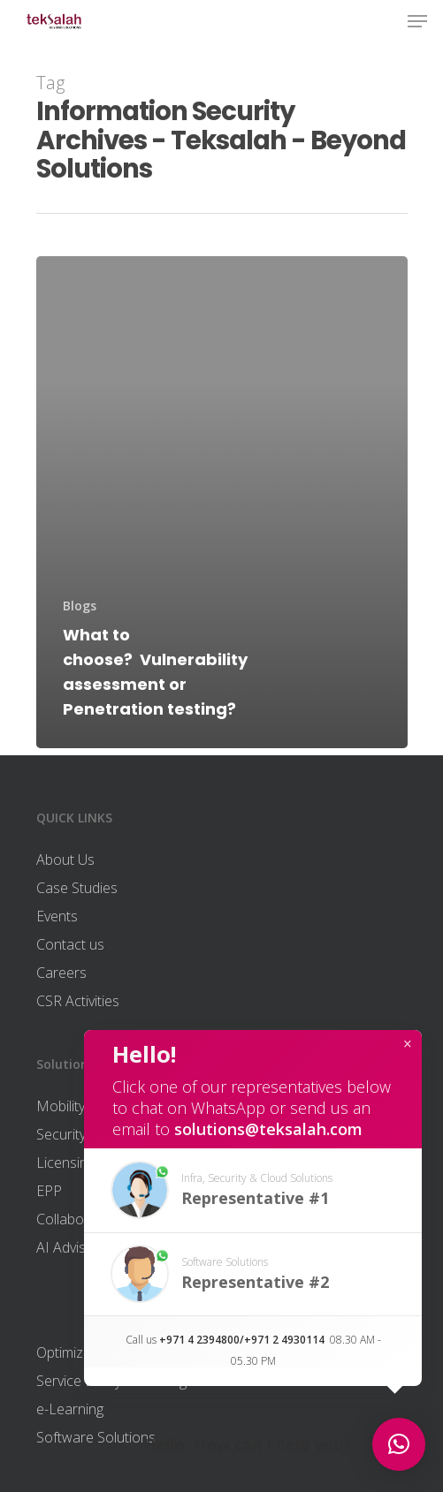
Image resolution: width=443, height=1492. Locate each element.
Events (57, 916)
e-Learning (69, 1409)
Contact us (70, 944)
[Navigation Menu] (417, 21)
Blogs (79, 605)
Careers (61, 972)
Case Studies (77, 887)
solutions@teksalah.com (268, 1129)
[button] (253, 1190)
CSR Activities (77, 1001)
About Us (65, 859)
